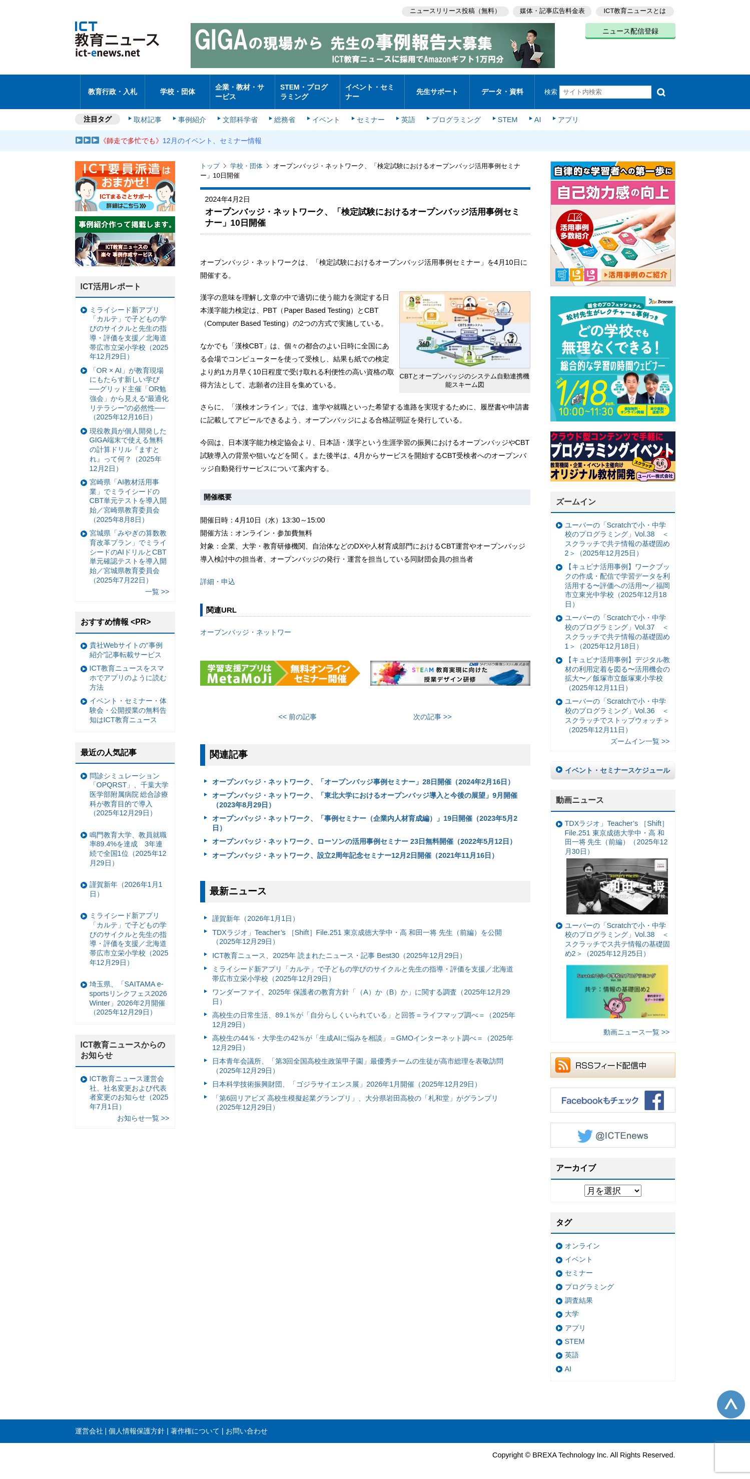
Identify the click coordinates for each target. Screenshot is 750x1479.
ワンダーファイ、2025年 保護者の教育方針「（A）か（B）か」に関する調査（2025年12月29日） (361, 988)
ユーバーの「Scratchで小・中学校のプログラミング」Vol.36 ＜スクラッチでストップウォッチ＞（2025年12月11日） (617, 707)
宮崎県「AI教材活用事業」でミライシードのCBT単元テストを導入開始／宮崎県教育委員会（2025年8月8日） (128, 492)
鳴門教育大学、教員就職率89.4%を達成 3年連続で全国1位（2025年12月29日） (128, 840)
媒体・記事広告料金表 (551, 10)
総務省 (284, 111)
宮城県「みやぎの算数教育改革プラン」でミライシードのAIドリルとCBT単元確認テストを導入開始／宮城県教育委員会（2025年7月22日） (128, 548)
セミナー (369, 111)
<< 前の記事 (297, 708)
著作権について (195, 1422)
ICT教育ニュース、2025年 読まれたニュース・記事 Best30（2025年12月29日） (339, 946)
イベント (325, 111)
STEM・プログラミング (307, 87)
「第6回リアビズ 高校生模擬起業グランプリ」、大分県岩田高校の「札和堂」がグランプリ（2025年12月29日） (355, 1094)
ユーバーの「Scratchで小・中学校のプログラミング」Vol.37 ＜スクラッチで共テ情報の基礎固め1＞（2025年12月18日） (617, 623)
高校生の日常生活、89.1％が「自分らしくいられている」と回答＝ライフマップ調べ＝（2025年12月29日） (363, 1011)
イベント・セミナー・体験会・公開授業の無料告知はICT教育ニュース (128, 701)
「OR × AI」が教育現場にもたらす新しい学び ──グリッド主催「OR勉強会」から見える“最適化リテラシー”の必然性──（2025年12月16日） (129, 385)
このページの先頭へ (731, 1396)
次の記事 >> (432, 708)
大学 (572, 1305)
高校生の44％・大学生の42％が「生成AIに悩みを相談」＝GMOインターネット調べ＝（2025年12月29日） (362, 1034)
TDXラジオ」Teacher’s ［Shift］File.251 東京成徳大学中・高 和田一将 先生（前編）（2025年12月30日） (616, 858)
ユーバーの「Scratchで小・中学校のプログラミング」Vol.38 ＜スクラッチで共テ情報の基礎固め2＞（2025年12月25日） (617, 531)
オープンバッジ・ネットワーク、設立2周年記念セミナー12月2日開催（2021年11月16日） (355, 847)
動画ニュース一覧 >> (636, 1024)
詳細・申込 (217, 573)
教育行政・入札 (112, 87)
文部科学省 (241, 111)
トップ (210, 157)
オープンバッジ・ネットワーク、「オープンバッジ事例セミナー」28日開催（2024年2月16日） (363, 773)
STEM (503, 111)
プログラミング (453, 111)
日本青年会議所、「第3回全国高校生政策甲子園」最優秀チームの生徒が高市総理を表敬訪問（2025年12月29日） (357, 1057)
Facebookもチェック (612, 1091)
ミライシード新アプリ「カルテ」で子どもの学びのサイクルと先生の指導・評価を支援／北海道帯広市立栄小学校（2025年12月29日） (362, 965)
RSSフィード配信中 (612, 1056)
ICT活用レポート (111, 278)
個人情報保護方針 (137, 1422)
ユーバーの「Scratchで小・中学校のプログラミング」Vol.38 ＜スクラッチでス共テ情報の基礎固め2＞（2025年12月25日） (617, 963)
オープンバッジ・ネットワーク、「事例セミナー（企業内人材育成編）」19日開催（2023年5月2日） (364, 814)
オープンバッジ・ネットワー (245, 624)
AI (532, 111)
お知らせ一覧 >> (143, 1110)
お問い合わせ (247, 1422)
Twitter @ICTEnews (612, 1126)
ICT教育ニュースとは (635, 10)
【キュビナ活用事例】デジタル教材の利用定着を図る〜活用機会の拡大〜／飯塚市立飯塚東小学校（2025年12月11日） (617, 665)
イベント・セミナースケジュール (617, 762)
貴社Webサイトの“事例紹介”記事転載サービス (126, 641)
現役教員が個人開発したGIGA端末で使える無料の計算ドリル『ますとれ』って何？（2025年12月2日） (128, 440)
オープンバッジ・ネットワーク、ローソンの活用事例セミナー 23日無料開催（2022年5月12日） (364, 833)
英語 (406, 111)
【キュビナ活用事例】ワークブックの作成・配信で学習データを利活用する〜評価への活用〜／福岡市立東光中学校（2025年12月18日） (617, 577)
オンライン (582, 1237)
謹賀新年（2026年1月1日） (255, 910)
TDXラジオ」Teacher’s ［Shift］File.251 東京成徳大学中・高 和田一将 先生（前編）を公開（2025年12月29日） (357, 928)
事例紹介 (194, 111)
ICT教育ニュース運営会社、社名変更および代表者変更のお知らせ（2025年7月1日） (129, 1084)
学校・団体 (177, 87)
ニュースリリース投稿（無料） (453, 10)
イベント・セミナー (369, 87)
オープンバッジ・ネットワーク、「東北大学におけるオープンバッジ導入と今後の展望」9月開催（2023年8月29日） (364, 791)
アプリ (562, 111)
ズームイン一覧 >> (640, 733)
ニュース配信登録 (630, 30)
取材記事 (150, 111)
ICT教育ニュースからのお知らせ (123, 1041)
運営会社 (89, 1422)
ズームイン (576, 493)
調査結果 (579, 1292)
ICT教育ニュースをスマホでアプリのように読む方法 (128, 669)
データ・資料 (502, 87)
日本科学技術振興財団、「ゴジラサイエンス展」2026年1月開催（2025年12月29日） (346, 1076)
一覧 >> (157, 583)
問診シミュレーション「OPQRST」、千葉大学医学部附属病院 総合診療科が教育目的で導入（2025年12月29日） (129, 785)
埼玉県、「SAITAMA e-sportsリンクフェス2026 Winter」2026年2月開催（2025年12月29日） (128, 989)
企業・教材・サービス (239, 87)
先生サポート (437, 87)
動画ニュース (580, 791)
